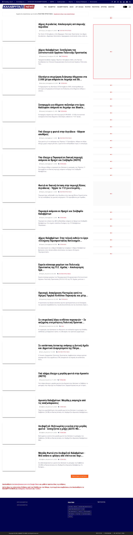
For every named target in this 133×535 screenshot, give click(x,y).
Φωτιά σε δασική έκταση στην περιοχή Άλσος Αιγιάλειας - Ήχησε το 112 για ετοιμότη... (61, 187)
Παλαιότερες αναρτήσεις (79, 476)
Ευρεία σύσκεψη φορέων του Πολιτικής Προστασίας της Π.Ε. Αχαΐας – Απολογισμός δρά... (61, 267)
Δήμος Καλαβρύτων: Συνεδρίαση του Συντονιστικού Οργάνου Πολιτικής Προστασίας (62, 51)
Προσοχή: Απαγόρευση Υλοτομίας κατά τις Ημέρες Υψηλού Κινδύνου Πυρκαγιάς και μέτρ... (63, 294)
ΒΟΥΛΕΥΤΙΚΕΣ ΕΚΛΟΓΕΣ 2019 (85, 506)
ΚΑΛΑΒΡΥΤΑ (51, 7)
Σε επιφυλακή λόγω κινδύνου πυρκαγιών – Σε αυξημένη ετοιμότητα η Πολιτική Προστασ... (62, 321)
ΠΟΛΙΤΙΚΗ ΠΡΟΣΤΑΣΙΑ (65, 30)
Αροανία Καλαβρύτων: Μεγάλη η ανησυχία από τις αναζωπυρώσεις (62, 402)
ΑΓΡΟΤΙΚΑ (104, 7)
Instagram (21, 489)
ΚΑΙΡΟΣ (52, 1)
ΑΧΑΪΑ (71, 7)
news (62, 326)
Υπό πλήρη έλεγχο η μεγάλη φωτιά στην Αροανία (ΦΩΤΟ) (63, 375)
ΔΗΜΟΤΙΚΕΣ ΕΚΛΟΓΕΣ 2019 (74, 509)
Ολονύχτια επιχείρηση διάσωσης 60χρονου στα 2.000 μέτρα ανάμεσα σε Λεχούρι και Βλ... (62, 78)
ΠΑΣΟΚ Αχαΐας (87, 511)
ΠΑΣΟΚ (80, 511)
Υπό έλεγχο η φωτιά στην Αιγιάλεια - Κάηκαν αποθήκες (61, 133)
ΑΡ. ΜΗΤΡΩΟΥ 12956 (119, 533)
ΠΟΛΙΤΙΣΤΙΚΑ (95, 7)
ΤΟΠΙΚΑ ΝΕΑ (64, 56)
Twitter (37, 489)
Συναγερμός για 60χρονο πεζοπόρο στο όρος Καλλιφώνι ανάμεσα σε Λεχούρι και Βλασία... (61, 106)
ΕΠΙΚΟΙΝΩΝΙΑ (108, 533)
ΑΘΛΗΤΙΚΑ (111, 7)
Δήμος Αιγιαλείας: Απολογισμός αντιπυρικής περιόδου (61, 25)
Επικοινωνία (93, 1)
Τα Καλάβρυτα (20, 1)
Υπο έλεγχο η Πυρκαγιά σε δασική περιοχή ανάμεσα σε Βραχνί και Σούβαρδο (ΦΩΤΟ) (60, 159)
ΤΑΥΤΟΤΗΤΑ (101, 502)
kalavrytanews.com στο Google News (26, 484)
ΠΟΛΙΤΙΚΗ (88, 7)
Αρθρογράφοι (61, 1)
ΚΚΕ (83, 509)
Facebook (28, 489)
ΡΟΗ (45, 7)
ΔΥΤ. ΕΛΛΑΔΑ (79, 7)
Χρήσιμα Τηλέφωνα (81, 1)
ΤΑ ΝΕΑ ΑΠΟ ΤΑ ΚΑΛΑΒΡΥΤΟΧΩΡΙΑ (37, 1)
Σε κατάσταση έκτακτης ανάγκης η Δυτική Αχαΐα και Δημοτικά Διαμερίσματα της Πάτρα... (63, 347)
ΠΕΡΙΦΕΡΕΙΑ (71, 514)
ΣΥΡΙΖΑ (70, 516)
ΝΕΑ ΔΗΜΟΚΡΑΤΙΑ (73, 511)
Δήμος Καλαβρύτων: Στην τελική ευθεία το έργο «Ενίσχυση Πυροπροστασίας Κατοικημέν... (63, 239)
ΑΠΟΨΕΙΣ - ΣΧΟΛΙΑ (73, 506)
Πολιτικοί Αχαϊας (86, 514)
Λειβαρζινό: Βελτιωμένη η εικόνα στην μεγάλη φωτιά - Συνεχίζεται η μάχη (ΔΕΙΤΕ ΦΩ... (62, 427)
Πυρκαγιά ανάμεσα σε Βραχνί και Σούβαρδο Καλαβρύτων (60, 212)
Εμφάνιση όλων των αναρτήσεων (64, 14)
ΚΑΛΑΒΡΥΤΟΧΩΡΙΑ (62, 7)
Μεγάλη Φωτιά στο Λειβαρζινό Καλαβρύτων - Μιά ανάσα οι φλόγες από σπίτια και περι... (61, 454)
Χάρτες (71, 1)
